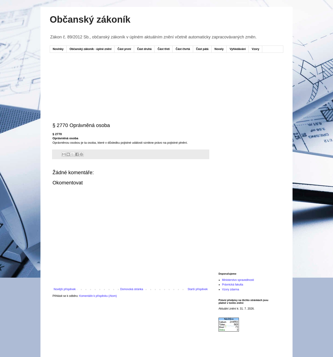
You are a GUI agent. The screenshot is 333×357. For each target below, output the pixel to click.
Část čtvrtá (183, 49)
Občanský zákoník (90, 19)
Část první (124, 49)
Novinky (58, 49)
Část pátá (202, 49)
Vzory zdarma (230, 289)
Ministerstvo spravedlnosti (238, 280)
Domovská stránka (131, 289)
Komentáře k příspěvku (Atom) (98, 296)
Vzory (255, 49)
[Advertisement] (141, 70)
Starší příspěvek (198, 289)
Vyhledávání (238, 49)
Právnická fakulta (232, 284)
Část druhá (144, 49)
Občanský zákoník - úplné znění (90, 49)
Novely (219, 49)
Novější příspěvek (65, 289)
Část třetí (163, 49)
